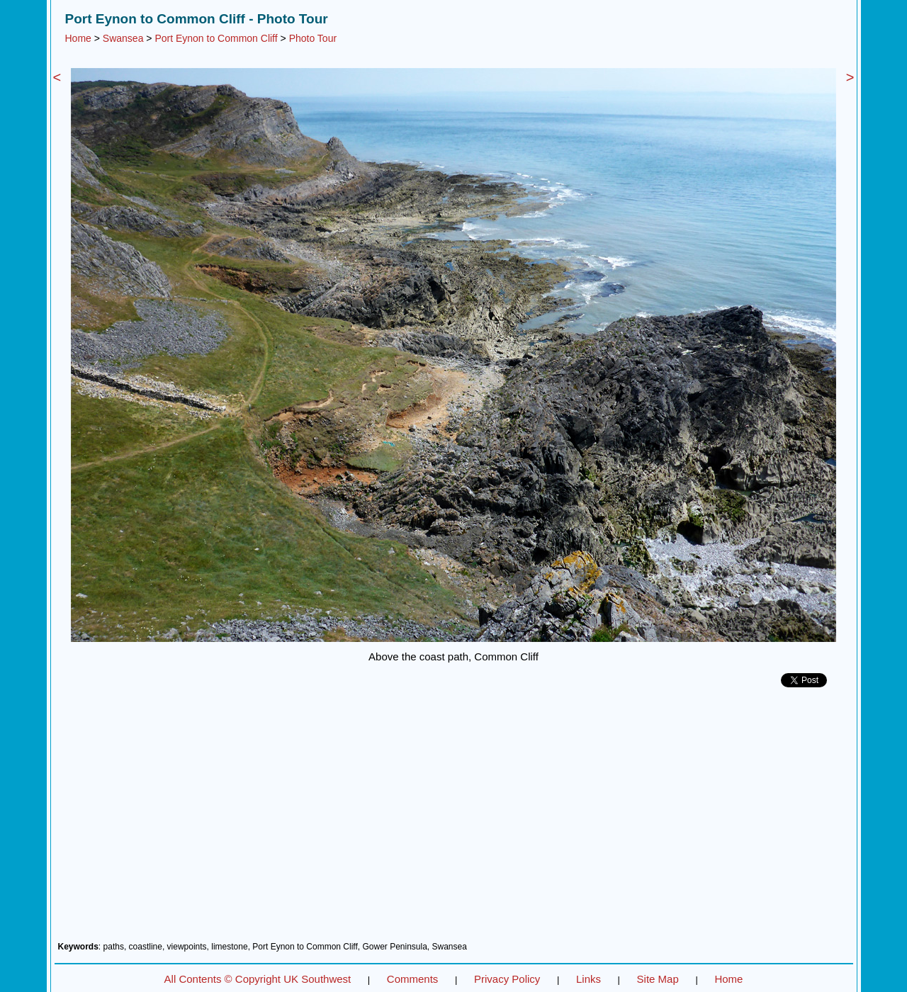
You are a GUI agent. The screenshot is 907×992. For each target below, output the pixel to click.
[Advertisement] (454, 820)
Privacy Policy (507, 979)
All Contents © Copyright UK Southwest (257, 979)
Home (78, 38)
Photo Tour (313, 38)
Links (588, 979)
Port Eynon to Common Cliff (215, 38)
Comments (413, 979)
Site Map (658, 979)
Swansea (123, 38)
